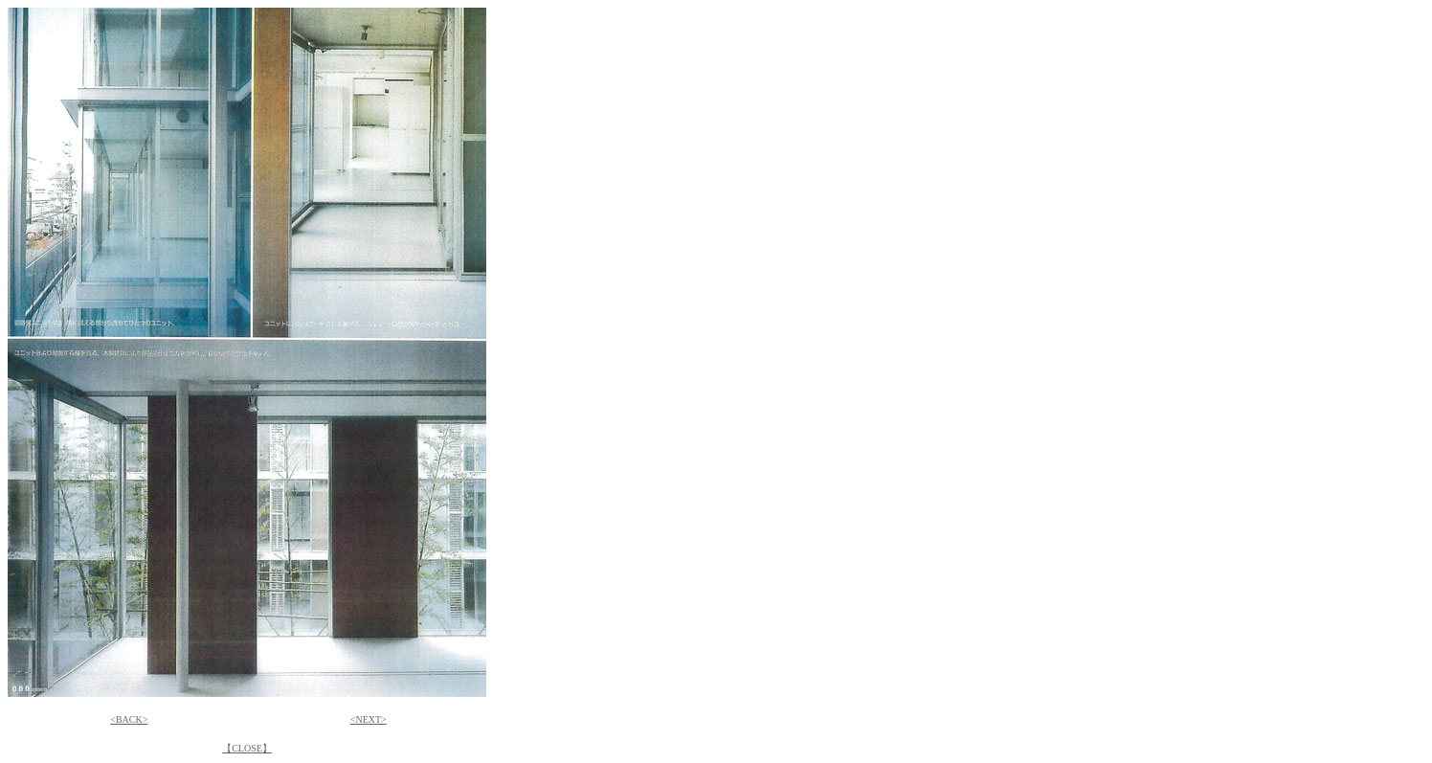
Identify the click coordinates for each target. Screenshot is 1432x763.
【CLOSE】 (247, 748)
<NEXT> (368, 719)
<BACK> (128, 719)
